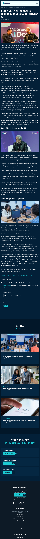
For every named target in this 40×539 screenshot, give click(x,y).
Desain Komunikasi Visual (20, 520)
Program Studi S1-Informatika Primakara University (16, 275)
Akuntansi (20, 526)
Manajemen (20, 530)
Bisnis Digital (20, 528)
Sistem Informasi (20, 516)
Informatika (20, 514)
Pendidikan (20, 537)
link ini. (3, 287)
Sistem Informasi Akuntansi (20, 518)
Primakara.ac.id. (6, 285)
